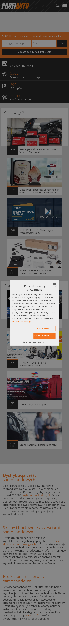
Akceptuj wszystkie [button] (44, 335)
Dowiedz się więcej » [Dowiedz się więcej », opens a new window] (21, 321)
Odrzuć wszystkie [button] (45, 328)
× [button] (55, 286)
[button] (34, 342)
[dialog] (34, 313)
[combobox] (55, 284)
